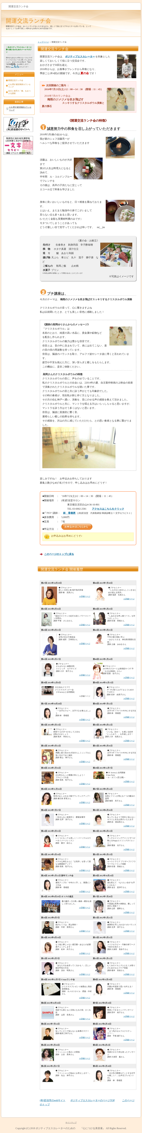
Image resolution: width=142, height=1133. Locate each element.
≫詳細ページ (84, 596)
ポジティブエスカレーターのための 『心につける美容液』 (70, 1128)
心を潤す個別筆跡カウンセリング (19, 85)
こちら (15, 66)
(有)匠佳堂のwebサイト (52, 1100)
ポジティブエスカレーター (80, 56)
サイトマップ (71, 1123)
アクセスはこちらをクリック (108, 508)
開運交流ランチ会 (28, 21)
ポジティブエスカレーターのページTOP (92, 1100)
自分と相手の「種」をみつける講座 (19, 92)
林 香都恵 (69, 513)
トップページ (43, 42)
